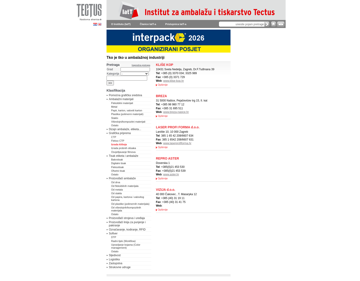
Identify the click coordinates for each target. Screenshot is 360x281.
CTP (113, 137)
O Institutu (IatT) (121, 24)
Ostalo (114, 125)
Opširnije (163, 84)
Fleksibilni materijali (122, 103)
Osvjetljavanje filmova (123, 152)
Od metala (117, 189)
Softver (113, 233)
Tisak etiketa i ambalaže (123, 155)
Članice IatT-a (148, 24)
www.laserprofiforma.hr (177, 143)
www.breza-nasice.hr (176, 112)
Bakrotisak (117, 159)
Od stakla (116, 193)
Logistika (114, 259)
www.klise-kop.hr (173, 80)
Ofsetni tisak (118, 170)
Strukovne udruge (120, 267)
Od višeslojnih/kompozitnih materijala (126, 209)
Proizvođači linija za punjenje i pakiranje (127, 224)
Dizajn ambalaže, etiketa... (125, 129)
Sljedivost (115, 255)
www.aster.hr (171, 174)
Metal (114, 106)
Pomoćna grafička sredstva (125, 95)
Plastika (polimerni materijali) (127, 114)
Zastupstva (115, 263)
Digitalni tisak (118, 163)
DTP (113, 237)
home (273, 24)
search (267, 24)
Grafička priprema (120, 133)
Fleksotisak (117, 167)
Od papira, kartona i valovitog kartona (127, 198)
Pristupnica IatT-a (175, 24)
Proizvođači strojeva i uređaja (127, 218)
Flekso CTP (117, 140)
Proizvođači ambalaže (122, 178)
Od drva (115, 182)
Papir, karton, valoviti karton (126, 110)
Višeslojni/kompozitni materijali (128, 121)
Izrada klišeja (119, 144)
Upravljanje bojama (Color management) (125, 246)
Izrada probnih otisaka (123, 148)
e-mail (280, 24)
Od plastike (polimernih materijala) (130, 203)
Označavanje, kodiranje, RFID (127, 229)
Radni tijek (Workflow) (123, 241)
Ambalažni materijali (121, 99)
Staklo (114, 118)
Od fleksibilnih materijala (124, 186)
